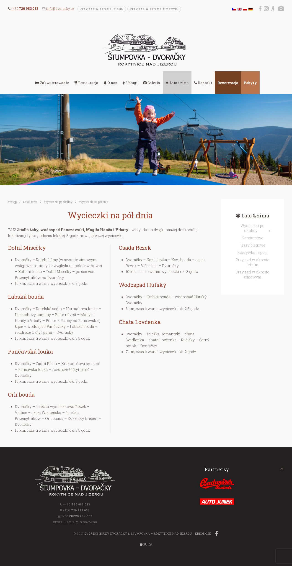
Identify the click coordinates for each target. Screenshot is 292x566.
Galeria (151, 82)
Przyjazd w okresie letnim (101, 8)
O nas (110, 82)
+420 (24, 8)
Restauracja (86, 82)
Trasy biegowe (252, 245)
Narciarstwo (253, 237)
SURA (146, 544)
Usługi (130, 82)
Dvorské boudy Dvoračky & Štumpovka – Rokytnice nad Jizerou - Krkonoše (148, 533)
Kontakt (203, 82)
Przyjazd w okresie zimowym (154, 8)
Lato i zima (177, 82)
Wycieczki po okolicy (58, 202)
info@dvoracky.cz (60, 8)
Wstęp (12, 202)
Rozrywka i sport (252, 252)
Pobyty (250, 82)
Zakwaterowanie (52, 82)
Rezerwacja (227, 82)
